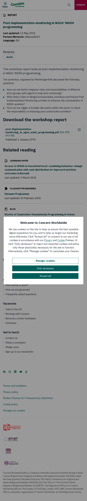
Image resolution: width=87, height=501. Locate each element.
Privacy (48, 240)
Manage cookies (45, 260)
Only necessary (45, 268)
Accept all (45, 275)
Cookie (61, 240)
